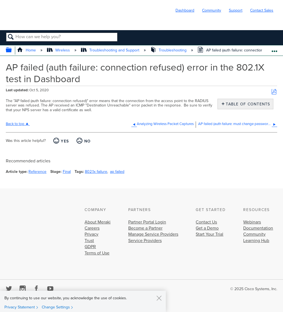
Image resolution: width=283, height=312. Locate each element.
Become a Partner (145, 228)
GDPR (90, 246)
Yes (65, 141)
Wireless (59, 50)
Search (11, 37)
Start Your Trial (209, 234)
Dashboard (184, 10)
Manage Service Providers (153, 234)
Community (211, 10)
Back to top (15, 124)
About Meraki (98, 222)
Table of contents (247, 104)
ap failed (117, 171)
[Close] (159, 298)
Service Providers (145, 240)
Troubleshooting (169, 50)
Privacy (91, 234)
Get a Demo (207, 228)
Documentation (258, 228)
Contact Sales (261, 10)
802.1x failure (96, 171)
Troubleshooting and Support (110, 50)
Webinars (252, 222)
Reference (37, 171)
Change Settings (56, 307)
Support (235, 10)
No (87, 141)
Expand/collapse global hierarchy (12, 50)
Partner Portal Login (147, 222)
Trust (89, 240)
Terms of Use (97, 253)
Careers (92, 228)
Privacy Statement (19, 307)
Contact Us (206, 222)
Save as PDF (274, 92)
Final (67, 171)
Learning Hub (256, 240)
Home (27, 50)
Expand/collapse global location (274, 48)
